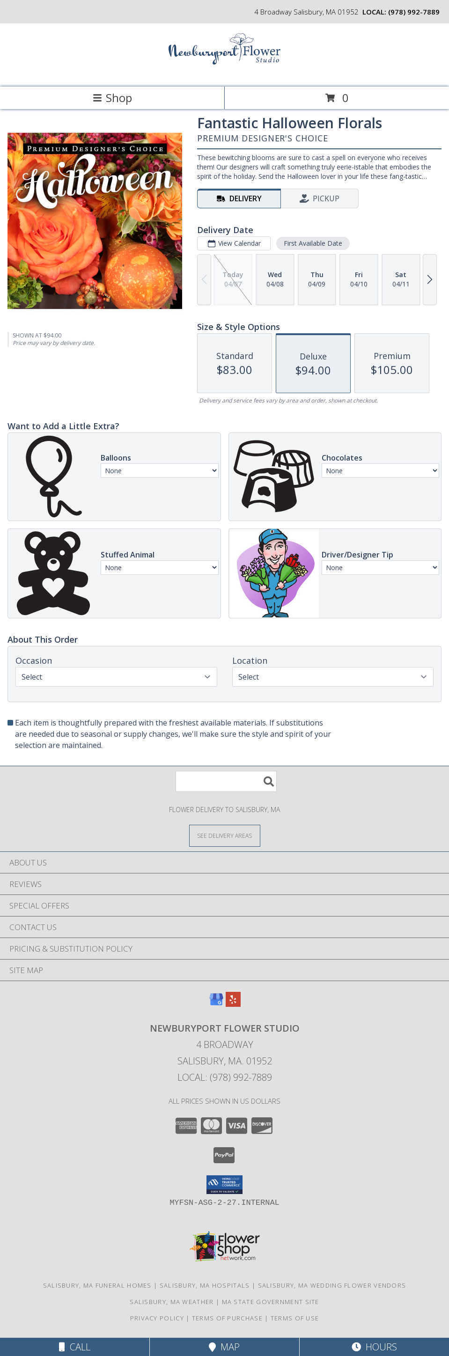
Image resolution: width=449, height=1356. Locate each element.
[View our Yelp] (233, 1003)
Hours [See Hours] (374, 1347)
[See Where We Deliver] (224, 835)
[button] (224, 1184)
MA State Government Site (270, 1301)
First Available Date (313, 243)
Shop (112, 97)
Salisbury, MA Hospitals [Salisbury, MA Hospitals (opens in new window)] (205, 1285)
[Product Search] (226, 781)
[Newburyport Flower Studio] (225, 73)
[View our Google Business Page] (216, 1003)
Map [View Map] (224, 1347)
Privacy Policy (157, 1318)
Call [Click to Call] (74, 1347)
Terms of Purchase (227, 1318)
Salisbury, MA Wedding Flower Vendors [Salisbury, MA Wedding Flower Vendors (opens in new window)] (332, 1285)
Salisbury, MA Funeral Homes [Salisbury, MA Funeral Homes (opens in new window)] (97, 1285)
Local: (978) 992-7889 (224, 1077)
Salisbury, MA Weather (171, 1301)
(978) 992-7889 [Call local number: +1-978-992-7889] (414, 11)
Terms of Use (295, 1318)
